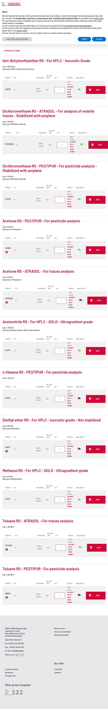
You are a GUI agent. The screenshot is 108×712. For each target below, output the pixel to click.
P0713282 (8, 545)
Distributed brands (61, 635)
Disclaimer (9, 672)
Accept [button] (99, 39)
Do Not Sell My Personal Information (77, 26)
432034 (8, 89)
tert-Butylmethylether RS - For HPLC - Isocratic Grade (46, 60)
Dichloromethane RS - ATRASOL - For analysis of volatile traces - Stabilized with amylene (48, 113)
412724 (7, 499)
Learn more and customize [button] (17, 39)
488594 (8, 593)
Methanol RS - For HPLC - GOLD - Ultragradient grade (45, 470)
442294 (8, 199)
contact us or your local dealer (70, 92)
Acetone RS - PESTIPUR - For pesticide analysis (41, 221)
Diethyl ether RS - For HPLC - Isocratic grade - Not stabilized (52, 420)
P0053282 (9, 298)
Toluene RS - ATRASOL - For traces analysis (38, 521)
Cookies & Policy (11, 669)
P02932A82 (9, 144)
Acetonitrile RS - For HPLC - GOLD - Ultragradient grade (48, 321)
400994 (8, 248)
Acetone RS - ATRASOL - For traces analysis (38, 271)
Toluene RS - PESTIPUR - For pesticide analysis (41, 568)
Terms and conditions (62, 632)
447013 (7, 398)
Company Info (10, 676)
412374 (7, 350)
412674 (7, 447)
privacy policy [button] (22, 31)
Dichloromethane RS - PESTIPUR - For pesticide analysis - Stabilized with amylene (50, 168)
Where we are (59, 628)
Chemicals (58, 669)
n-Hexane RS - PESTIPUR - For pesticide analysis (42, 372)
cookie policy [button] (98, 18)
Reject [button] (84, 39)
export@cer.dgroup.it (13, 640)
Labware (57, 672)
